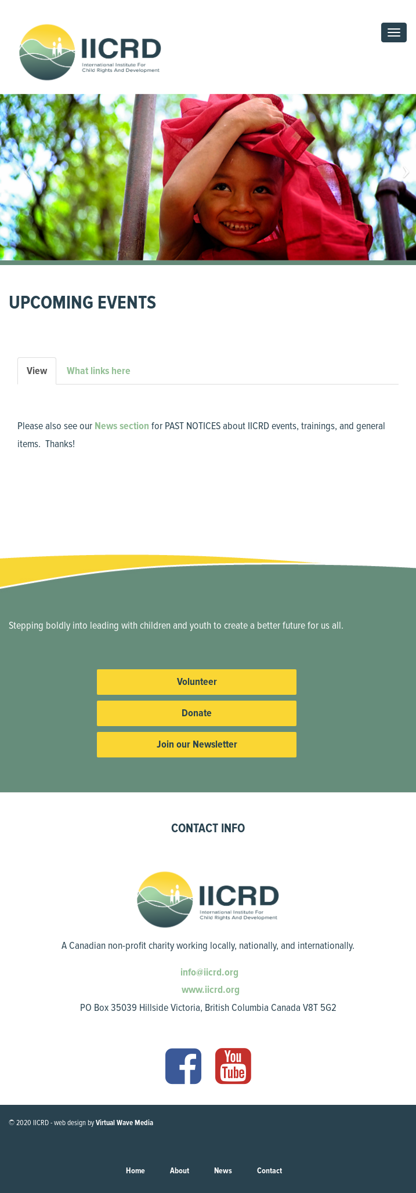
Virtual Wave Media (124, 1122)
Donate (197, 712)
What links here (99, 370)
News (223, 1171)
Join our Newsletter (197, 744)
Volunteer (197, 681)
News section (122, 425)
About (179, 1171)
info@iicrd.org (208, 972)
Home (135, 1171)
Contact (269, 1171)
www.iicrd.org (209, 989)
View (41, 374)
